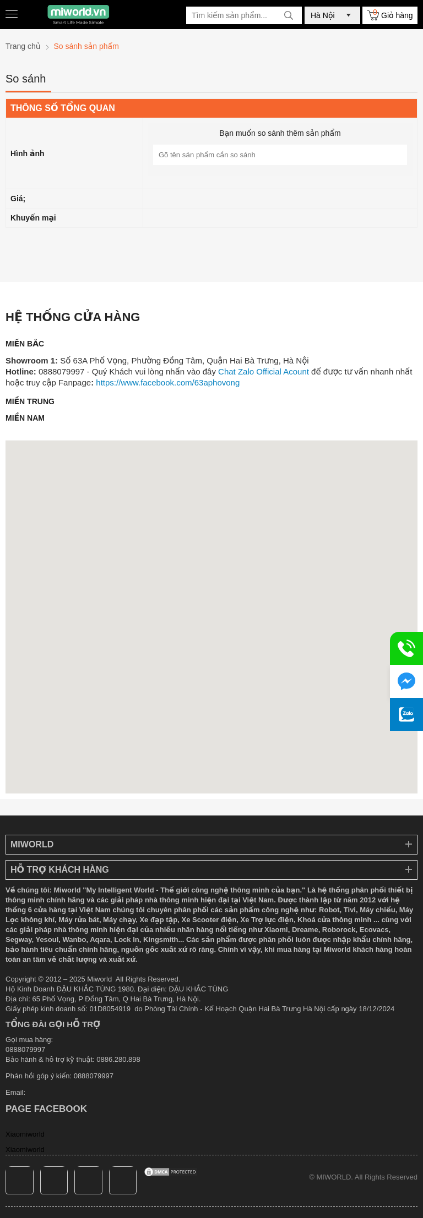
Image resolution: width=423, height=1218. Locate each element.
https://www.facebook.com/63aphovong (168, 382)
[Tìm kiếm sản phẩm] (244, 15)
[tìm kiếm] (288, 15)
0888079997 (93, 1076)
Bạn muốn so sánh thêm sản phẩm (279, 133)
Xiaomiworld (25, 1134)
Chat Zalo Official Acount (263, 371)
